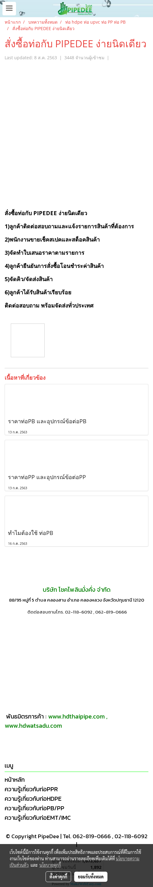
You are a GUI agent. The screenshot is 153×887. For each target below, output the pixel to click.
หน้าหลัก (15, 779)
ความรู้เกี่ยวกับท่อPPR (31, 789)
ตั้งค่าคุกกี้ (58, 876)
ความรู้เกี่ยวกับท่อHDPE (33, 798)
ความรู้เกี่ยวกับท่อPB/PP (34, 808)
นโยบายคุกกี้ (50, 865)
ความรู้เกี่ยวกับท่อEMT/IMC (38, 817)
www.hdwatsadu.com (33, 725)
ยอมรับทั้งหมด (91, 876)
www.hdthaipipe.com (76, 716)
